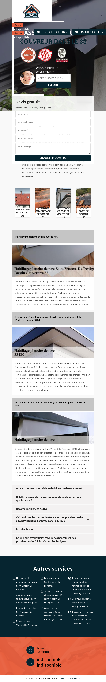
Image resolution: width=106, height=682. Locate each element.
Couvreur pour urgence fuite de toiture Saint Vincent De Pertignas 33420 (54, 614)
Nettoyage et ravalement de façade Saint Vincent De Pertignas (26, 584)
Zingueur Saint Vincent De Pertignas (26, 623)
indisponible (21, 29)
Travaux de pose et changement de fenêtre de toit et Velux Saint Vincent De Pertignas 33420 (81, 586)
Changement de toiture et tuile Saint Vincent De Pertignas (26, 599)
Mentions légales (70, 678)
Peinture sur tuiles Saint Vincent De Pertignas (53, 582)
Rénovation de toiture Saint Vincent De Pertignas (27, 612)
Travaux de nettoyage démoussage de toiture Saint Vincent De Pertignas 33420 (82, 618)
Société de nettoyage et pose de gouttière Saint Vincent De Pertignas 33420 (54, 597)
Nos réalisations (52, 32)
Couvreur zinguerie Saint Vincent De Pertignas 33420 (81, 603)
